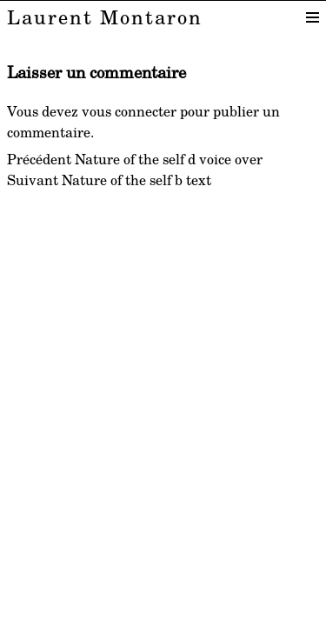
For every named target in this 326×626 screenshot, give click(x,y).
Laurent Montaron (105, 16)
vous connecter (129, 111)
